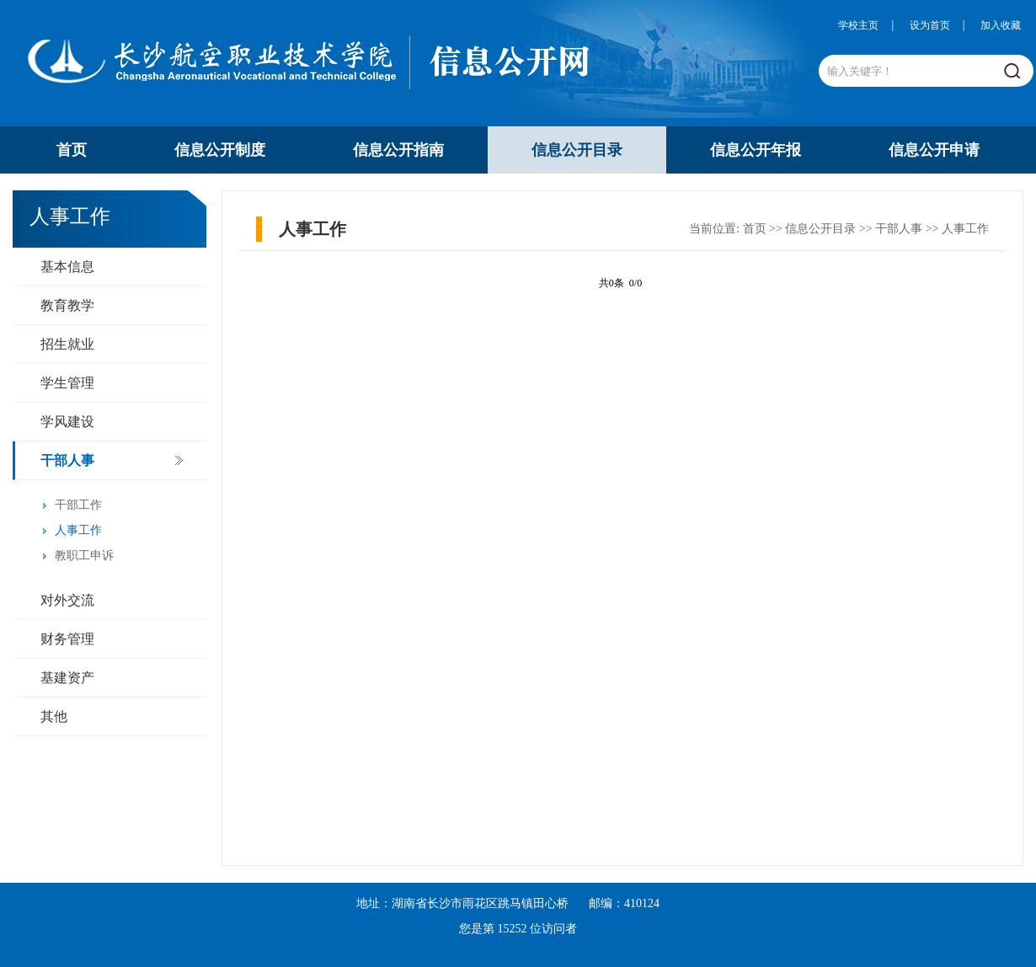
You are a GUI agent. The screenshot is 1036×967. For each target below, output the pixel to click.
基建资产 (67, 677)
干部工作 (78, 505)
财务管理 (67, 639)
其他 (53, 716)
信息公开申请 (934, 150)
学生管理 (67, 383)
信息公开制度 (219, 150)
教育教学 (67, 305)
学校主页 (858, 25)
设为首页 (930, 25)
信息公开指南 (398, 150)
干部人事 (67, 460)
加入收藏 (1000, 25)
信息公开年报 (755, 150)
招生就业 (67, 344)
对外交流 (67, 600)
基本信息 (67, 266)
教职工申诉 (84, 555)
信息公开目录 (576, 150)
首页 (71, 150)
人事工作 (78, 530)
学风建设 (67, 421)
